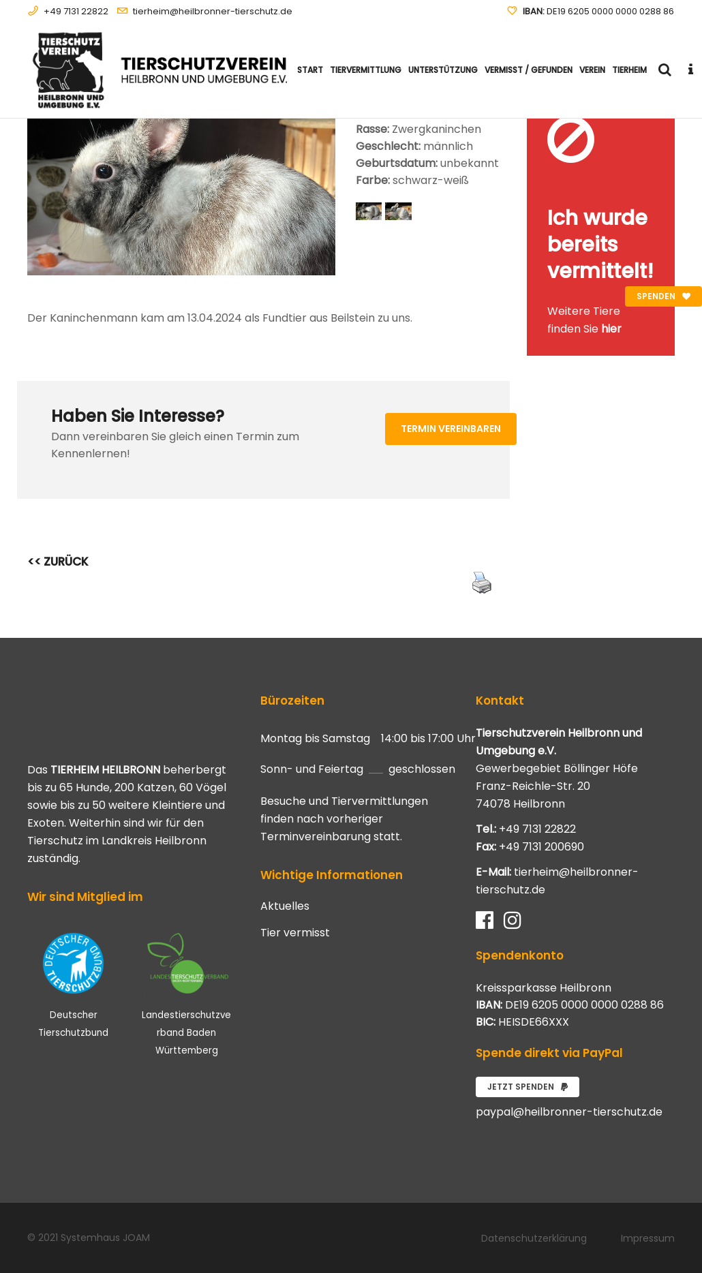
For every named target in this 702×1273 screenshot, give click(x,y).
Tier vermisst (295, 932)
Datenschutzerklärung (534, 1238)
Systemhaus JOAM (105, 1237)
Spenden (663, 296)
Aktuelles (284, 906)
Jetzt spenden (527, 1086)
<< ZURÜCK (58, 561)
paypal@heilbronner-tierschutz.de (569, 1112)
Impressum (648, 1238)
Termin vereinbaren (451, 428)
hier (611, 329)
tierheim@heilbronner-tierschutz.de (212, 11)
